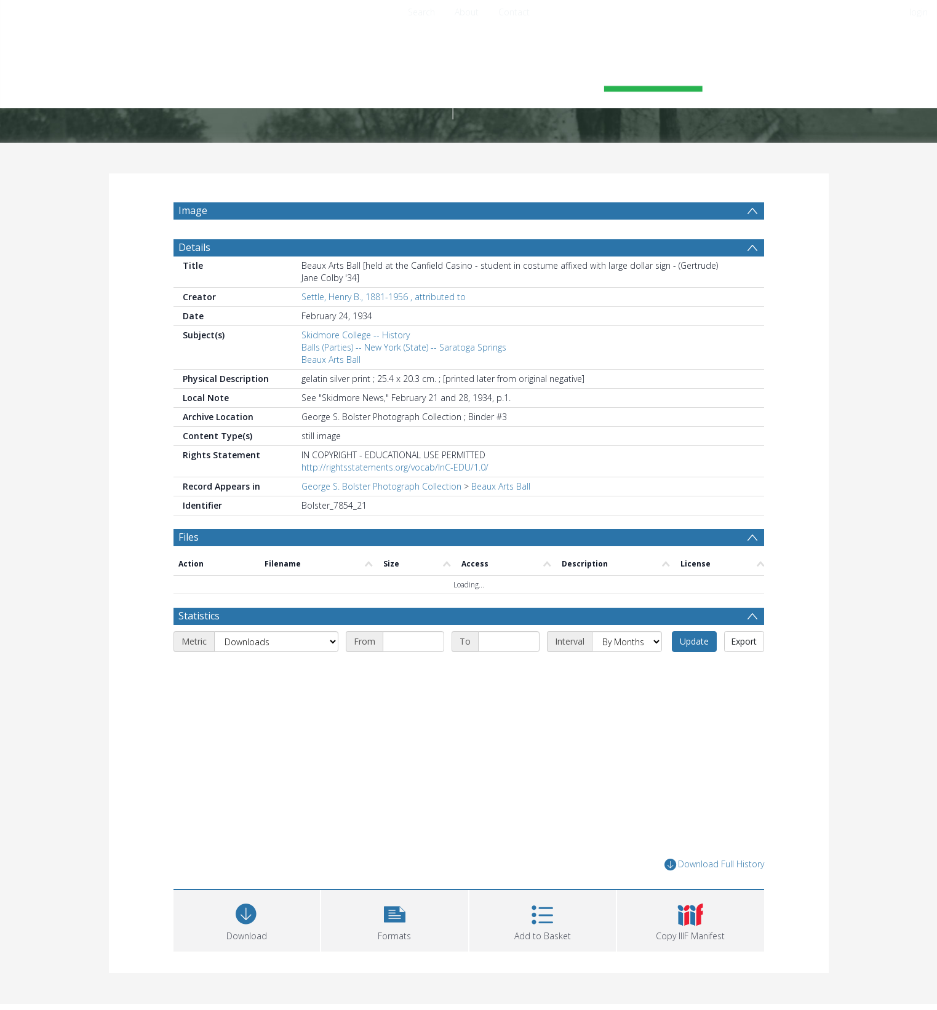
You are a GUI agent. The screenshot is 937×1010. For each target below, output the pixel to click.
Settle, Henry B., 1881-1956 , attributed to (383, 297)
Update (694, 641)
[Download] (247, 919)
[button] (394, 919)
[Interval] (627, 641)
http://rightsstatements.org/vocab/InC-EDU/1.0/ (394, 467)
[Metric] (276, 641)
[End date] (509, 641)
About (467, 12)
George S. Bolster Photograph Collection (381, 486)
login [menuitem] (918, 12)
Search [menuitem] (421, 12)
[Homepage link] (469, 77)
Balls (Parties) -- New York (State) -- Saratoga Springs (403, 347)
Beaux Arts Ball (331, 359)
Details (194, 247)
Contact (514, 12)
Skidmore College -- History (355, 335)
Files (188, 537)
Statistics (199, 615)
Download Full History (714, 864)
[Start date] (413, 641)
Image (192, 210)
